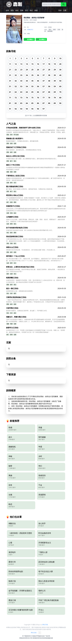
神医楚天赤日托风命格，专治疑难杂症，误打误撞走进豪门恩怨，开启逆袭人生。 (31, 250)
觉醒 (8, 324)
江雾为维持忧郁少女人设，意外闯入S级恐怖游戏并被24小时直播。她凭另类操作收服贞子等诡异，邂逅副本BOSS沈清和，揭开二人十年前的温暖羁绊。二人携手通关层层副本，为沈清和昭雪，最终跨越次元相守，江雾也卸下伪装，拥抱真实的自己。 (35, 240)
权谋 (43, 638)
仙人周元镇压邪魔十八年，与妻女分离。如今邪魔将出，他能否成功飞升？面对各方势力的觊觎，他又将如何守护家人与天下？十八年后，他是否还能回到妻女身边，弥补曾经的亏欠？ (34, 260)
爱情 (8, 143)
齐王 (32, 29)
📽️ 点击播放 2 (41, 39)
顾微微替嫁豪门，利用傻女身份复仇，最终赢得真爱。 (23, 141)
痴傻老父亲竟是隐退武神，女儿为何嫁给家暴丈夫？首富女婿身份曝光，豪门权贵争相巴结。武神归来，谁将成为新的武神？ (35, 179)
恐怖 (21, 10)
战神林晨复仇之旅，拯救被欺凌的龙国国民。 (20, 291)
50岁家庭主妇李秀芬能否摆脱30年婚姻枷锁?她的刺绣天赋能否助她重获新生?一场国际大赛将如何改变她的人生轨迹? (35, 168)
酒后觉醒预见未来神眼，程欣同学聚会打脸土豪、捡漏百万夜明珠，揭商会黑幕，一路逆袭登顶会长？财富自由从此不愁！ (35, 270)
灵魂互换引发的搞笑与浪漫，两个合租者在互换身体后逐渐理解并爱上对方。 (30, 230)
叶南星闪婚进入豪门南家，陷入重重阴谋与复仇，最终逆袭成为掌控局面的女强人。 (32, 159)
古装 (59, 29)
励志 (15, 213)
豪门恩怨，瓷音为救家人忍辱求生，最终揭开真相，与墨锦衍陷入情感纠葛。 (30, 189)
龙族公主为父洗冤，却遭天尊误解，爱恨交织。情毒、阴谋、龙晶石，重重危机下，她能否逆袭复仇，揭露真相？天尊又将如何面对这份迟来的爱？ (35, 220)
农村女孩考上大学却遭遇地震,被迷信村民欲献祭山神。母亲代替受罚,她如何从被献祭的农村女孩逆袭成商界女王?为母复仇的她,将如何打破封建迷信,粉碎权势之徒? (36, 210)
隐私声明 (36, 636)
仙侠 (8, 224)
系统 (8, 134)
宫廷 (40, 638)
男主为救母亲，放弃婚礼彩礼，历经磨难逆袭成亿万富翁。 (24, 150)
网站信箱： (36, 632)
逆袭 (15, 143)
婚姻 (8, 172)
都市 (11, 152)
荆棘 (11, 324)
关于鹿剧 (25, 636)
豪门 (11, 161)
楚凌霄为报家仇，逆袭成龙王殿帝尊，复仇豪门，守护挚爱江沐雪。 (27, 311)
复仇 (50, 29)
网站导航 (45, 625)
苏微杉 (29, 29)
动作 (11, 293)
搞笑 (17, 10)
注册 (64, 10)
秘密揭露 (50, 31)
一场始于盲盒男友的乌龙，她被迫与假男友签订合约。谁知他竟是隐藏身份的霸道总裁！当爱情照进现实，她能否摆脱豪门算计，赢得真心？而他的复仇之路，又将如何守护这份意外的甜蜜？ (35, 301)
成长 (15, 313)
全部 (7, 10)
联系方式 (30, 636)
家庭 (36, 10)
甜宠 (54, 29)
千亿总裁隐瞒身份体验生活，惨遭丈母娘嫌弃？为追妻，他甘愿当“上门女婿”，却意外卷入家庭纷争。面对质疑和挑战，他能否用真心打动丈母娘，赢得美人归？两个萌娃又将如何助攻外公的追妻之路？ (36, 199)
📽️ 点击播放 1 (29, 39)
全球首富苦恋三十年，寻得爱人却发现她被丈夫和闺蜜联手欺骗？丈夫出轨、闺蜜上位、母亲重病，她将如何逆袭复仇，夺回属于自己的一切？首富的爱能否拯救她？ (35, 331)
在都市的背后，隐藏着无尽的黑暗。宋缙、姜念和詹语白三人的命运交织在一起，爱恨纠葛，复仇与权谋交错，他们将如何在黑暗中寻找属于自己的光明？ (35, 281)
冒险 (12, 10)
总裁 (51, 638)
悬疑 (45, 638)
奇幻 (31, 10)
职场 (11, 213)
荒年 (11, 134)
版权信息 (41, 636)
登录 (60, 10)
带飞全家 (16, 134)
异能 (11, 243)
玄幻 (26, 10)
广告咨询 (47, 636)
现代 (15, 243)
